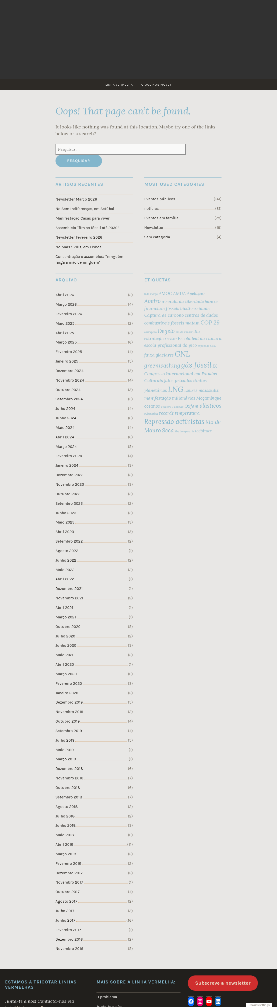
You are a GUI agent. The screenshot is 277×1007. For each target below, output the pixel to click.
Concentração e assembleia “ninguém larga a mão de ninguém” (89, 259)
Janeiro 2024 (67, 463)
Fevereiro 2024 (69, 454)
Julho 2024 (65, 407)
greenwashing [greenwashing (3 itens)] (162, 365)
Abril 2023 (65, 529)
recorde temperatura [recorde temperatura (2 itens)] (179, 412)
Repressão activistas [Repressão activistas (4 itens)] (174, 421)
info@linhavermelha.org (29, 1003)
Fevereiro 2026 (69, 313)
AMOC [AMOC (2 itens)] (165, 293)
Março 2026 (66, 304)
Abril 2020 (65, 661)
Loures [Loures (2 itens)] (191, 390)
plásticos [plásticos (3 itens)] (210, 405)
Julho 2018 (65, 812)
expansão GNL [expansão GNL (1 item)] (207, 345)
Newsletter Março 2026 (76, 199)
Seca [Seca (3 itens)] (168, 429)
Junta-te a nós (109, 1001)
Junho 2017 (66, 915)
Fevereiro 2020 (69, 680)
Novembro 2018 (69, 774)
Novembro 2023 (70, 482)
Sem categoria (157, 237)
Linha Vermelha (119, 84)
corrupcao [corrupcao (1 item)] (150, 331)
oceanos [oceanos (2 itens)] (152, 405)
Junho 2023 (66, 511)
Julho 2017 (65, 906)
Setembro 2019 (69, 727)
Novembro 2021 (69, 595)
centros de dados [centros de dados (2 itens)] (201, 314)
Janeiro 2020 (67, 689)
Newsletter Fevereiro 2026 (79, 237)
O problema (106, 992)
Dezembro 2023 (70, 473)
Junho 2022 (66, 558)
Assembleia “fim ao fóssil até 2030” (87, 227)
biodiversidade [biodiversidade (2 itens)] (195, 308)
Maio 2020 (65, 652)
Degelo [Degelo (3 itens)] (166, 330)
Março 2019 (66, 755)
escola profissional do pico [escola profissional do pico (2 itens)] (170, 345)
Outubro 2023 (68, 492)
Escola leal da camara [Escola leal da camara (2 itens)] (200, 338)
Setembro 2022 (69, 539)
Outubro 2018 (68, 783)
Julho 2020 (65, 633)
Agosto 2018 (67, 802)
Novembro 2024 (70, 379)
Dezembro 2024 (70, 370)
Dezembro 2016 (69, 934)
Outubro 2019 (68, 718)
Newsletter (154, 227)
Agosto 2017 (67, 896)
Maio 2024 (65, 426)
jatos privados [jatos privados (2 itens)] (178, 380)
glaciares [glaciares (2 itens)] (165, 354)
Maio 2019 (65, 746)
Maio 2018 (65, 830)
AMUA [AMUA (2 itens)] (179, 293)
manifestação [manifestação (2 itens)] (157, 397)
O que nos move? (156, 84)
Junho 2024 (66, 417)
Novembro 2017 (69, 878)
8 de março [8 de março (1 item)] (151, 293)
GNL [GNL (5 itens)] (182, 353)
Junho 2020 (66, 642)
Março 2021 (66, 614)
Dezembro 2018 (69, 765)
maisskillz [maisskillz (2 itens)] (208, 390)
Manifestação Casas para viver (83, 218)
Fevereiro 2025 (69, 351)
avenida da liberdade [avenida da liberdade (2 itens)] (183, 301)
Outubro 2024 (68, 388)
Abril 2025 (65, 332)
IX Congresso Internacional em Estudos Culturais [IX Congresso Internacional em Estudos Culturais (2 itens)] (180, 373)
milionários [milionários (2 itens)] (183, 397)
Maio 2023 (65, 520)
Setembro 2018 (69, 793)
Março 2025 (66, 341)
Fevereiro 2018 (68, 859)
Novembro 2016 (69, 943)
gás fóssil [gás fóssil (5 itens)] (196, 364)
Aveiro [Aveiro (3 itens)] (152, 300)
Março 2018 (66, 849)
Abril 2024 (65, 435)
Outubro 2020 (68, 623)
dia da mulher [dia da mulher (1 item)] (184, 331)
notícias (151, 208)
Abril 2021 (64, 605)
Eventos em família (161, 218)
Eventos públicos (159, 199)
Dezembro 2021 (69, 586)
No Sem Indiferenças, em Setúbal (85, 209)
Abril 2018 (64, 840)
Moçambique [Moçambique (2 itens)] (208, 397)
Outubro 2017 (68, 887)
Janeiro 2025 (67, 360)
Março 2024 (66, 445)
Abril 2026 (65, 294)
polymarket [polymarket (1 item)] (151, 413)
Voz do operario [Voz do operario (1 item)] (184, 431)
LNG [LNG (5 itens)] (175, 388)
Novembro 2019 (69, 708)
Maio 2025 (65, 322)
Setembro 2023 (69, 501)
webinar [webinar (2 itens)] (203, 430)
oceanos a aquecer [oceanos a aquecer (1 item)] (172, 406)
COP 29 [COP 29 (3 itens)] (210, 321)
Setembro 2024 (69, 398)
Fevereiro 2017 (68, 925)
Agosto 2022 (67, 548)
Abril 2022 (65, 576)
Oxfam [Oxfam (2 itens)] (191, 405)
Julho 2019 (65, 736)
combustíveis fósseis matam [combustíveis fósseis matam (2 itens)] (172, 322)
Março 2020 (66, 670)
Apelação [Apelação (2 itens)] (195, 293)
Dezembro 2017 (69, 868)
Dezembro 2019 (69, 699)
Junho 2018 (66, 821)
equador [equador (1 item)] (172, 338)
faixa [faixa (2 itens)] (149, 354)
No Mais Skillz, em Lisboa (78, 246)
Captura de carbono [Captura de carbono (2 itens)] (164, 314)
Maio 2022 (65, 567)
